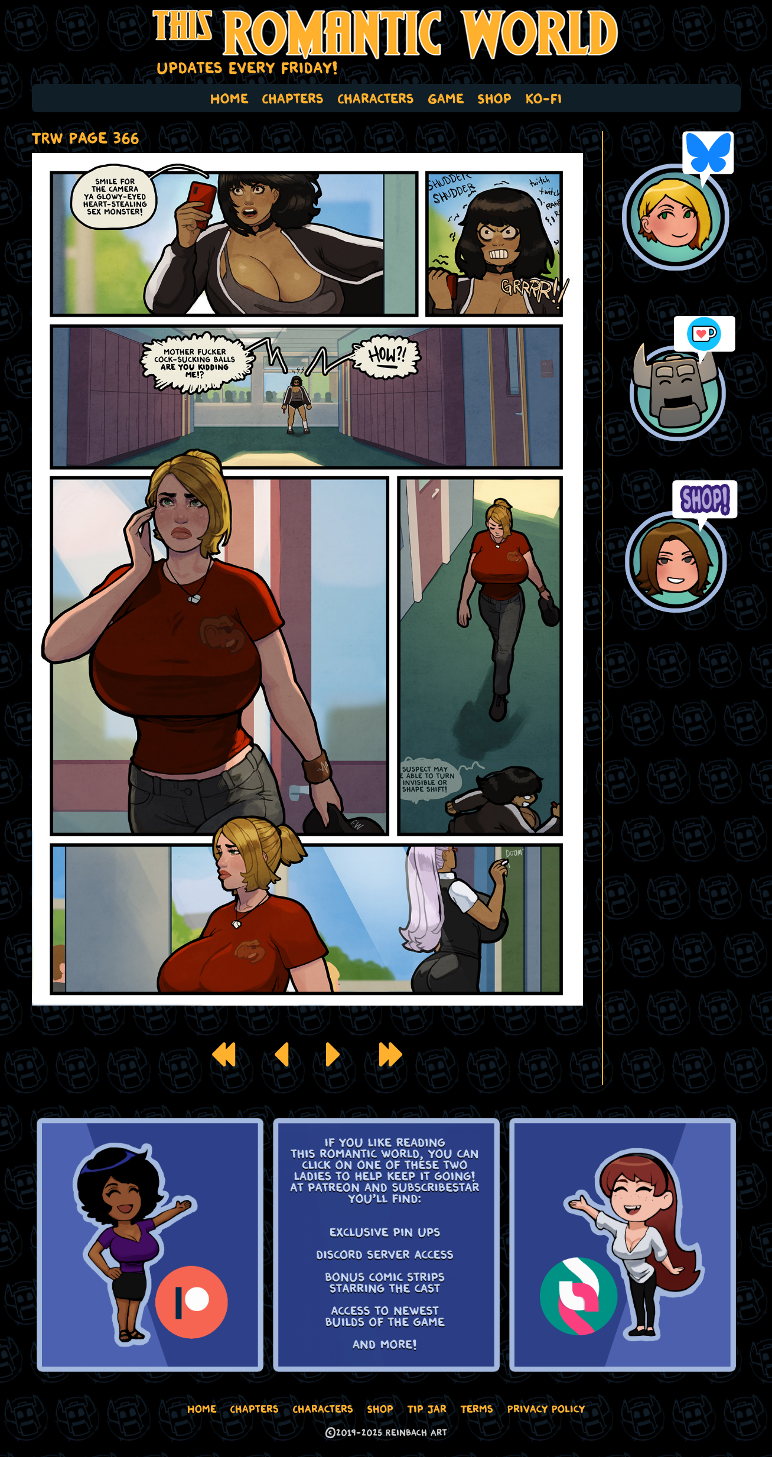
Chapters (293, 98)
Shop (495, 98)
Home (229, 98)
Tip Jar (427, 1408)
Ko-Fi (544, 98)
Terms (477, 1408)
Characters (376, 98)
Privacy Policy (546, 1408)
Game (446, 98)
